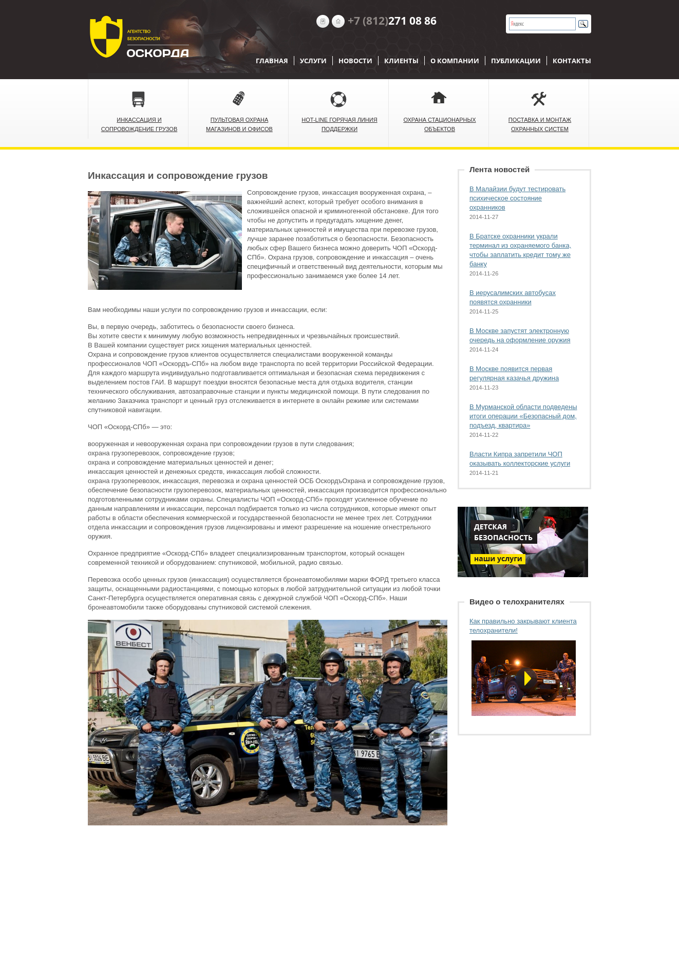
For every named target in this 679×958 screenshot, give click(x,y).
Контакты (572, 60)
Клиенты (401, 60)
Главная (272, 60)
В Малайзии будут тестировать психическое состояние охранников (517, 198)
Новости (355, 60)
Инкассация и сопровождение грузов (139, 124)
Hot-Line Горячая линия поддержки (339, 124)
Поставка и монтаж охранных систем (539, 124)
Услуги (313, 60)
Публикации (516, 60)
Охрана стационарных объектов (439, 124)
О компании (454, 60)
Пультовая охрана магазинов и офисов (239, 124)
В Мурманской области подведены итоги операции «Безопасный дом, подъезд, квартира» (523, 416)
